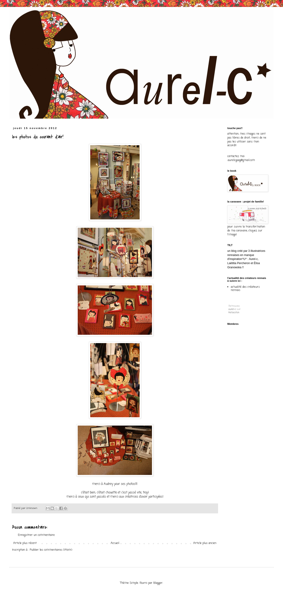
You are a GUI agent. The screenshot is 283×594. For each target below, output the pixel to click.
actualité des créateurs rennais (245, 288)
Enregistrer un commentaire (36, 535)
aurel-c (232, 309)
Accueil (115, 543)
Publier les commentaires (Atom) (51, 550)
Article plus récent (25, 543)
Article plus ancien (204, 543)
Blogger (158, 583)
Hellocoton (233, 312)
